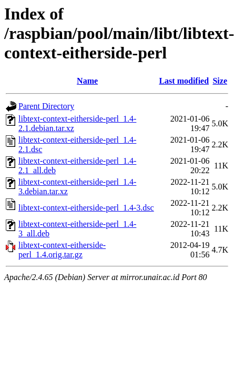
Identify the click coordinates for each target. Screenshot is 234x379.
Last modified (184, 80)
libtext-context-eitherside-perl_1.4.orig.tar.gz (62, 250)
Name (87, 80)
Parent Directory (46, 106)
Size (219, 80)
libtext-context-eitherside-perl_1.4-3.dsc (86, 207)
